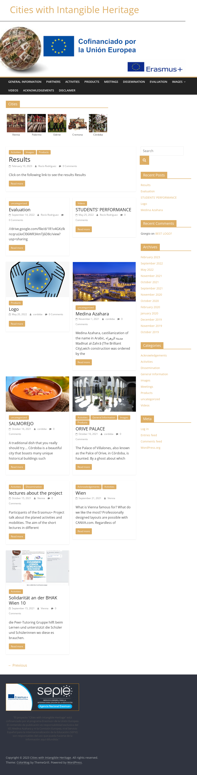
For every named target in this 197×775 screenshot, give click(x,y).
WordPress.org (150, 448)
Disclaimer (67, 90)
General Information (24, 82)
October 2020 (150, 301)
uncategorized (19, 203)
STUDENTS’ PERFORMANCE (103, 209)
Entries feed (149, 435)
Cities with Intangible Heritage (74, 9)
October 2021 (150, 282)
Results (19, 159)
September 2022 (152, 263)
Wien (81, 493)
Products (91, 82)
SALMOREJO (21, 423)
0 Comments (68, 166)
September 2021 (152, 288)
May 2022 (147, 269)
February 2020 (150, 307)
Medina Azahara (92, 314)
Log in (145, 429)
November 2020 (151, 294)
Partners (53, 82)
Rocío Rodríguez (47, 166)
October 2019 (150, 332)
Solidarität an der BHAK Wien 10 (33, 600)
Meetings (111, 82)
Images (30, 152)
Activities (72, 82)
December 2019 (151, 319)
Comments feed (151, 441)
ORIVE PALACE (90, 429)
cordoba (38, 314)
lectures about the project (35, 493)
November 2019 (151, 326)
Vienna (41, 498)
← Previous (17, 665)
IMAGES (177, 82)
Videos (13, 90)
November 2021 (151, 276)
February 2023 (150, 257)
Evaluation (158, 82)
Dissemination (134, 82)
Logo (14, 309)
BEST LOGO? (163, 233)
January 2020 (149, 313)
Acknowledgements (38, 90)
